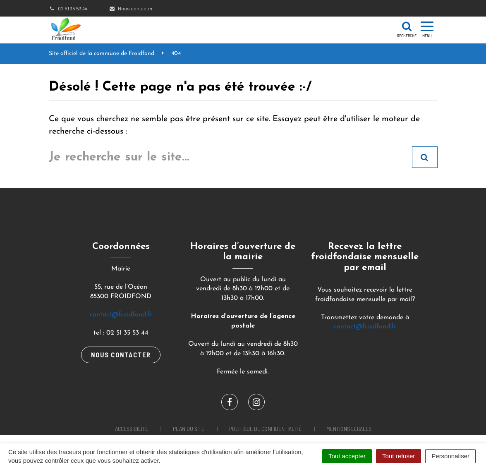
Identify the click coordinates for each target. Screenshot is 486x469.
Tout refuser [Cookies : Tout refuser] (398, 455)
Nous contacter (131, 8)
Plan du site (188, 428)
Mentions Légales (348, 428)
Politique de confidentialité (265, 428)
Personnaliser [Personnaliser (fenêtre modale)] (450, 455)
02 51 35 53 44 (68, 8)
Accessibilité (131, 428)
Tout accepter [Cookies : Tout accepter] (347, 455)
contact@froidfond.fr (121, 314)
